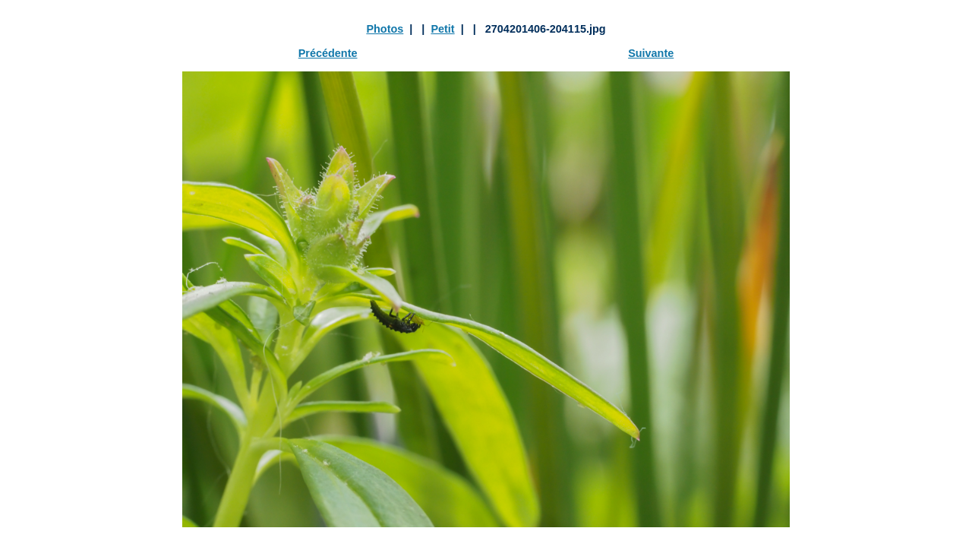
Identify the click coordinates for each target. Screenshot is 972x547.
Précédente (328, 53)
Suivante (651, 53)
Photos (384, 29)
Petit (442, 29)
